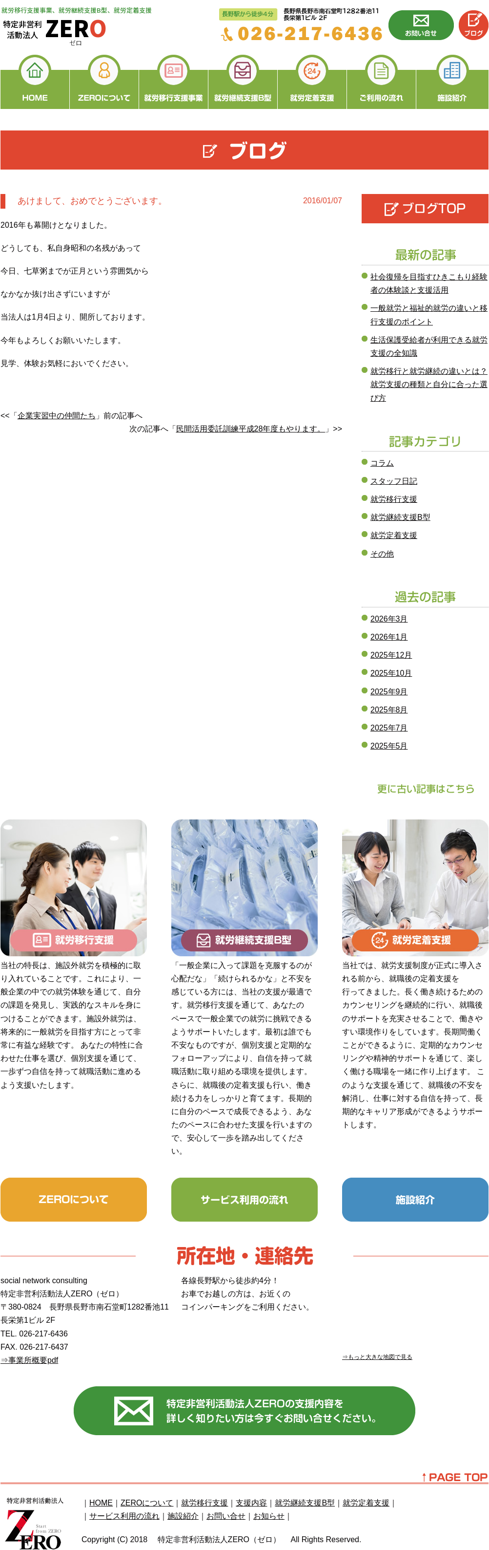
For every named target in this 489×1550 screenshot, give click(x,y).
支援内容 (251, 1503)
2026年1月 (389, 637)
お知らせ (269, 1516)
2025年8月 (389, 710)
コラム (382, 463)
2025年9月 (389, 692)
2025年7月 (389, 728)
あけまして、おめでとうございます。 (92, 201)
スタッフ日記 (393, 481)
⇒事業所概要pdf (29, 1360)
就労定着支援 (393, 535)
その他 (382, 554)
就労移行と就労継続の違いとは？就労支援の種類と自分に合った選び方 (429, 384)
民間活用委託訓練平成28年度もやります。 (251, 429)
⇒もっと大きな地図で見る (377, 1357)
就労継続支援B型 (400, 517)
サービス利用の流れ (124, 1516)
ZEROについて (147, 1503)
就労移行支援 (393, 499)
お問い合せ (225, 1516)
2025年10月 (391, 673)
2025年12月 (391, 655)
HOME (101, 1503)
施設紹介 (183, 1516)
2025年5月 (389, 746)
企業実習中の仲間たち (57, 415)
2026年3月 (389, 619)
